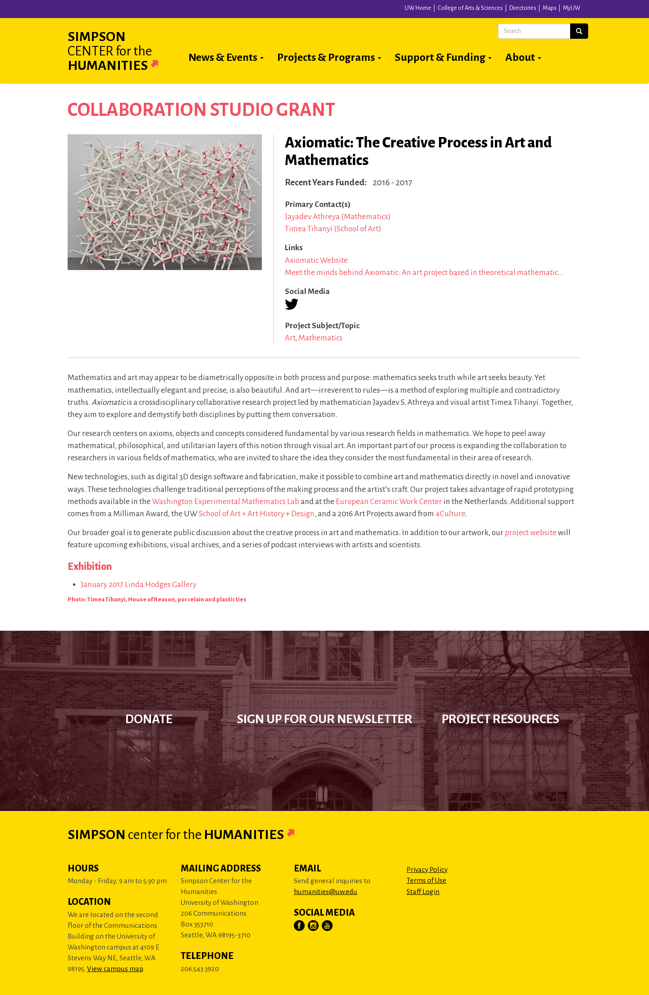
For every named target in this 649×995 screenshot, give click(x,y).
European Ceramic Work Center (389, 501)
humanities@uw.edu (325, 891)
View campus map (115, 968)
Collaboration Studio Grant (201, 110)
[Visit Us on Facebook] (300, 926)
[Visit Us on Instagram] (314, 926)
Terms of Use (426, 880)
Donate (149, 719)
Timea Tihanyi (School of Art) (333, 229)
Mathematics (320, 338)
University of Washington (163, 10)
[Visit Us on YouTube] (328, 926)
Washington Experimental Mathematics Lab (225, 501)
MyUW (571, 8)
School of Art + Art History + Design (257, 513)
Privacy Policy (427, 869)
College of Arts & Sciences (470, 8)
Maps (550, 8)
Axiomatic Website (316, 260)
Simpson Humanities (124, 51)
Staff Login (423, 891)
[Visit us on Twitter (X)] (291, 304)
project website (531, 532)
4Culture (450, 513)
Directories (522, 8)
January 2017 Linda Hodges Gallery (139, 584)
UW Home (418, 8)
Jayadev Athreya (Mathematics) (338, 216)
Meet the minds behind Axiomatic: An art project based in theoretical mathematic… (424, 272)
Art (290, 338)
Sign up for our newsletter (324, 719)
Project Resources (500, 719)
